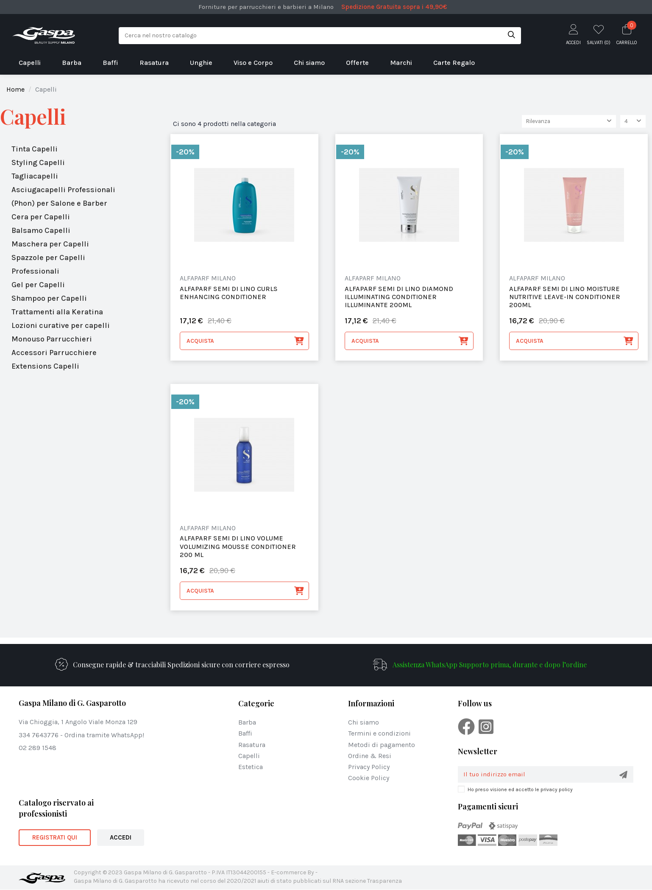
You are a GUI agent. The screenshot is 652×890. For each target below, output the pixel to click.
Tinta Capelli (34, 149)
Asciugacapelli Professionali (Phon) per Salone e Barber (63, 196)
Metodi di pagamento (381, 745)
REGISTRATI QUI (54, 838)
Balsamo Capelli (40, 230)
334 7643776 (39, 735)
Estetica (250, 767)
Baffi (245, 734)
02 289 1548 (37, 748)
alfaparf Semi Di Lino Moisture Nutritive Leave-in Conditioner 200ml (564, 297)
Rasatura (251, 745)
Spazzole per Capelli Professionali (48, 264)
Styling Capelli (38, 162)
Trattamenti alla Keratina (57, 311)
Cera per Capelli (40, 216)
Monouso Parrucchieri (51, 339)
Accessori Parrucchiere (54, 352)
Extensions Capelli (45, 366)
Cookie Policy (368, 778)
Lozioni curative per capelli (60, 325)
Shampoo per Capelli (49, 298)
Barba (247, 723)
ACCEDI (120, 838)
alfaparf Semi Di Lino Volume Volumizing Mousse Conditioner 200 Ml (238, 547)
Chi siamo (363, 723)
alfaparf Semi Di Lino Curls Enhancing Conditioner (229, 293)
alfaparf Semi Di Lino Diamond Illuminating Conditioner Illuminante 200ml (399, 297)
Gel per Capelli (38, 284)
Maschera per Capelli (50, 244)
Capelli (33, 116)
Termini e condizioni (379, 734)
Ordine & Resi (369, 756)
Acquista (245, 341)
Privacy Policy (369, 767)
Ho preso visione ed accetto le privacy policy (520, 790)
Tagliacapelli (34, 176)
